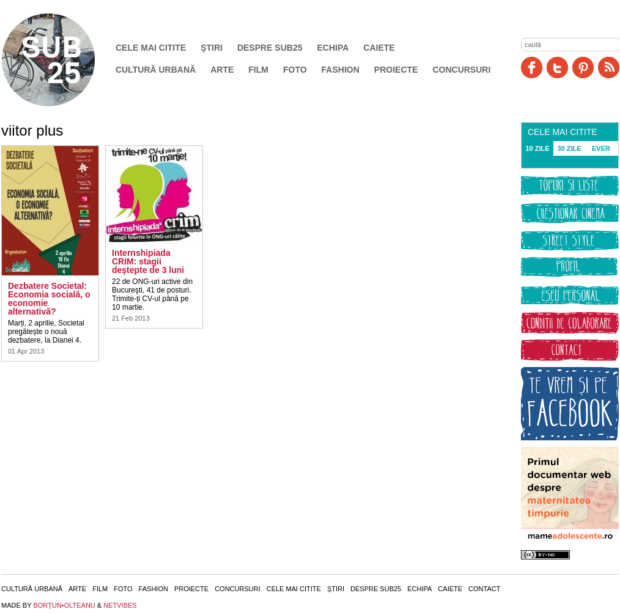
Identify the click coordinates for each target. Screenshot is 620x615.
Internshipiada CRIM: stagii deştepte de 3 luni (148, 261)
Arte (222, 70)
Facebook (531, 67)
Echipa (333, 48)
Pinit (583, 67)
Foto (295, 70)
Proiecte (396, 70)
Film (258, 70)
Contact (484, 588)
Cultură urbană (156, 70)
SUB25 (62, 60)
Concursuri (461, 70)
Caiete (378, 48)
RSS (608, 67)
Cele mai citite (151, 48)
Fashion (341, 70)
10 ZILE (537, 148)
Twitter (557, 67)
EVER (601, 148)
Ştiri (212, 48)
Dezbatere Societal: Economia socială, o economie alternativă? (49, 298)
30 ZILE (569, 148)
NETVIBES (119, 605)
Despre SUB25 (270, 48)
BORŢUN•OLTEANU (64, 605)
